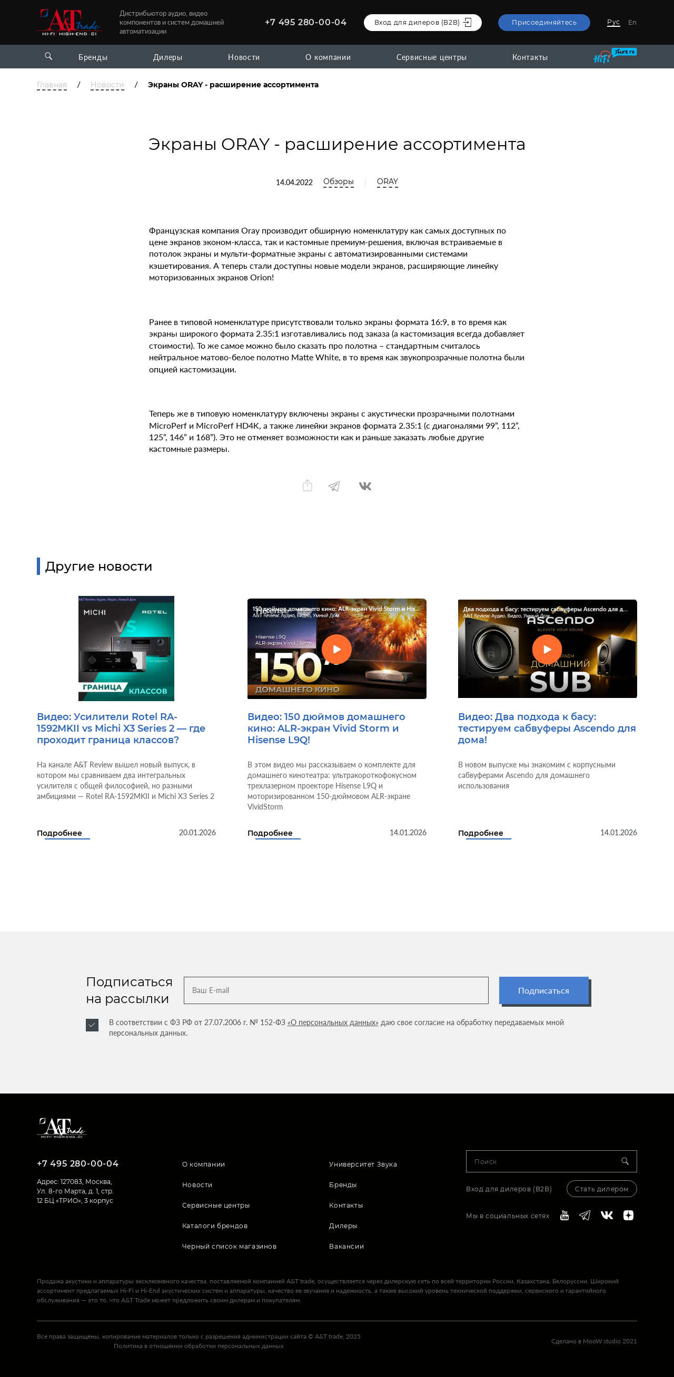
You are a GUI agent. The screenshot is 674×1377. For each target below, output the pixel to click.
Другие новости (99, 566)
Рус (613, 22)
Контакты (530, 57)
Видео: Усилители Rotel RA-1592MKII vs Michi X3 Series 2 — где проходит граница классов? (121, 728)
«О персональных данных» (333, 1022)
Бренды (92, 57)
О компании (328, 57)
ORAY (387, 181)
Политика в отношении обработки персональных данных (199, 1346)
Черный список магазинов (229, 1246)
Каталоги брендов (215, 1226)
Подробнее (59, 833)
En (632, 22)
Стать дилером (602, 1189)
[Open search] (48, 56)
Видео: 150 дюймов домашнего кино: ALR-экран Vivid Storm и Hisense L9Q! (326, 728)
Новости (244, 57)
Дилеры (168, 57)
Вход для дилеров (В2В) (509, 1189)
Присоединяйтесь (544, 22)
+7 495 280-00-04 (306, 22)
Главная (52, 84)
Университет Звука (363, 1164)
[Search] (629, 1161)
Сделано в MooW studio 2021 (594, 1341)
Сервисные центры (432, 57)
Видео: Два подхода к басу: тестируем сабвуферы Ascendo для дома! (547, 728)
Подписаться (543, 990)
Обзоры (338, 181)
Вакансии (346, 1246)
